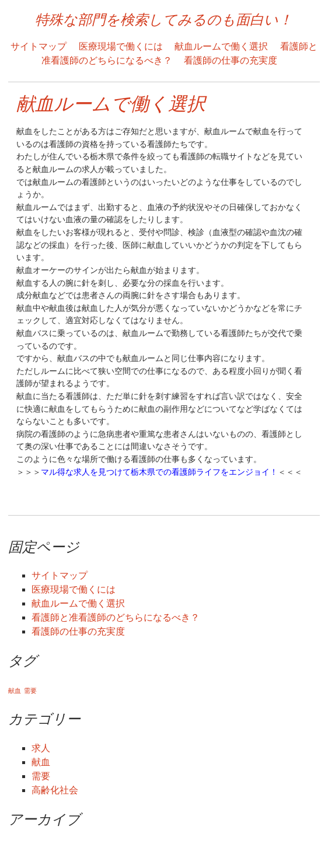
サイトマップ (39, 46)
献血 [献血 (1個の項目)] (14, 690)
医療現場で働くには (121, 46)
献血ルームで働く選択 (221, 46)
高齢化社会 (55, 790)
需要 (41, 776)
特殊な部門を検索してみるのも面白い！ (163, 19)
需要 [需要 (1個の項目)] (30, 690)
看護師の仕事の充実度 (230, 60)
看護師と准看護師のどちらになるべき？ (116, 617)
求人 (41, 748)
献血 (41, 762)
